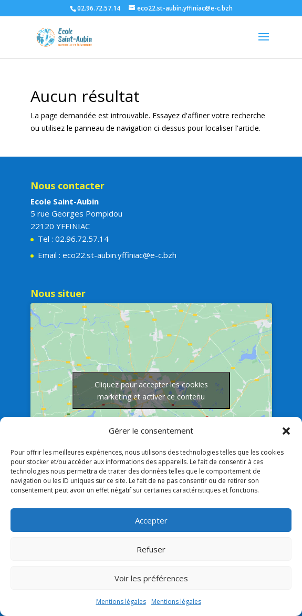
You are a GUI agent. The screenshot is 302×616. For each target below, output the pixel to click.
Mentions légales (121, 601)
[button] (286, 431)
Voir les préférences (151, 578)
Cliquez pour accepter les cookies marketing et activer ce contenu (151, 390)
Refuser (151, 549)
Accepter (151, 520)
